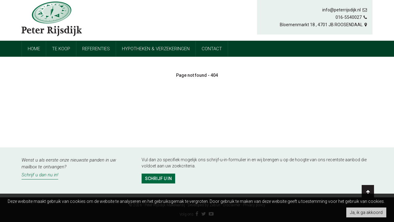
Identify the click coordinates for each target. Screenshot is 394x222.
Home (34, 48)
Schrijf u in (158, 178)
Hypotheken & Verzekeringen (156, 48)
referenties (96, 48)
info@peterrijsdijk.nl (345, 9)
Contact (212, 48)
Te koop (61, 48)
